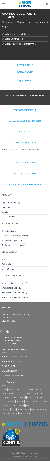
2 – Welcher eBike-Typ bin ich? (15, 236)
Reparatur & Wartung (11, 203)
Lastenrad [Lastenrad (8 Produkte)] (43, 401)
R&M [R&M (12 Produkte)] (32, 405)
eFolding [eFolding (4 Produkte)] (6, 397)
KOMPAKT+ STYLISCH (12, 361)
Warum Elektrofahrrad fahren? (15, 297)
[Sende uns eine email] (7, 332)
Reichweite (6, 264)
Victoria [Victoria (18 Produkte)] (21, 413)
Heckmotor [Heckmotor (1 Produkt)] (20, 401)
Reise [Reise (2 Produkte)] (39, 405)
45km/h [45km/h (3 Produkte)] (11, 389)
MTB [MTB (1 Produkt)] (14, 405)
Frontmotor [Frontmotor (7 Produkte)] (38, 397)
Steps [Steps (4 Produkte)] (27, 409)
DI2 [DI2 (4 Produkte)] (41, 393)
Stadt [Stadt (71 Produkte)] (14, 409)
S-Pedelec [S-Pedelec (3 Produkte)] (6, 409)
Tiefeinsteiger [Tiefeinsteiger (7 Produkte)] (41, 409)
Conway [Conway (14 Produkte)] (27, 393)
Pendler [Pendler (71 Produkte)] (21, 405)
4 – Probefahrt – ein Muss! (13, 245)
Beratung (6, 207)
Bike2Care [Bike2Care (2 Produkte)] (39, 389)
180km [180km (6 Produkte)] (31, 389)
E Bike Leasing (8, 217)
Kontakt (35, 457)
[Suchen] (47, 4)
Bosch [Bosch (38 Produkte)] (5, 393)
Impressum (27, 457)
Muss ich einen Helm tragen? (14, 283)
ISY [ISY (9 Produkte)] (27, 401)
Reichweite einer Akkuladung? (15, 292)
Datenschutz (16, 457)
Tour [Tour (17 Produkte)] (4, 413)
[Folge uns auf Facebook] (2, 332)
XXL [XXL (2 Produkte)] (28, 413)
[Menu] (3, 4)
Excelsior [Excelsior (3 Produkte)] (22, 397)
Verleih (5, 212)
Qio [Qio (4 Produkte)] (27, 405)
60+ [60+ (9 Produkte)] (18, 389)
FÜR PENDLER (9, 366)
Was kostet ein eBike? (11, 288)
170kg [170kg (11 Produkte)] (24, 389)
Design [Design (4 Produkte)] (35, 393)
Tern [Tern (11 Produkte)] (32, 409)
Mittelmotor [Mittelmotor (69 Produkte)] (6, 405)
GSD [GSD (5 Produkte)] (4, 401)
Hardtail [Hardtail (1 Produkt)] (11, 401)
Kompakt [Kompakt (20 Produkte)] (34, 401)
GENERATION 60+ (10, 371)
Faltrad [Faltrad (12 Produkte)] (29, 397)
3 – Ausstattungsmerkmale (13, 240)
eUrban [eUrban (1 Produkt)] (13, 397)
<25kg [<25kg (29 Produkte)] (5, 389)
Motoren (5, 259)
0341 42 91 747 (8, 318)
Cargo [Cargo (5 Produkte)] (11, 393)
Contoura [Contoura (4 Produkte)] (19, 393)
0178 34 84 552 (8, 321)
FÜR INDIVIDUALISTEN (12, 376)
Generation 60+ (8, 269)
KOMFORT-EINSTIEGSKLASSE (16, 357)
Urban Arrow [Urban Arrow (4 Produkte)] (12, 413)
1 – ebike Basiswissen (11, 231)
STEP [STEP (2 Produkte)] (20, 409)
